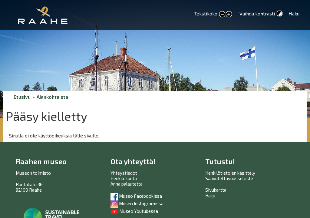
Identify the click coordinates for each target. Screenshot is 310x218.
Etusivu (22, 97)
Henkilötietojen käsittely (230, 173)
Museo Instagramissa (136, 203)
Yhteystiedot (123, 173)
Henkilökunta (123, 178)
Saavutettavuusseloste (229, 178)
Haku (294, 13)
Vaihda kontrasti (257, 13)
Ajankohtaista (52, 97)
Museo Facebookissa (136, 196)
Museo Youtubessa (134, 211)
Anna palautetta (126, 184)
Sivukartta (215, 190)
